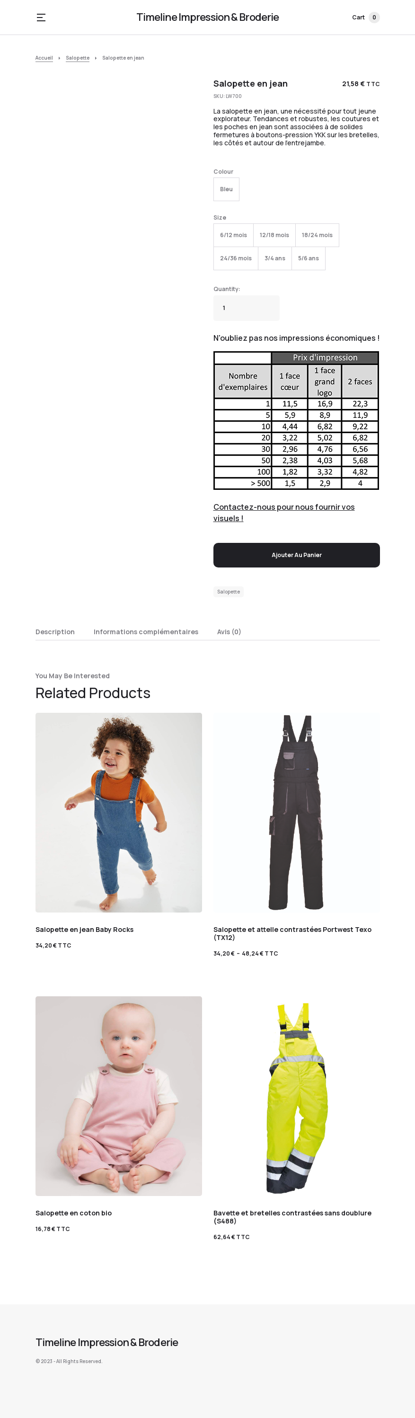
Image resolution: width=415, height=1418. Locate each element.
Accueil (44, 57)
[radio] (226, 189)
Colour (223, 172)
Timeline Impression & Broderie (207, 17)
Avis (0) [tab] (229, 631)
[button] (41, 17)
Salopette (77, 57)
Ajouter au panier (297, 555)
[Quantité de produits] (246, 308)
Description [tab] (55, 631)
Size (219, 217)
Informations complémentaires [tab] (146, 631)
